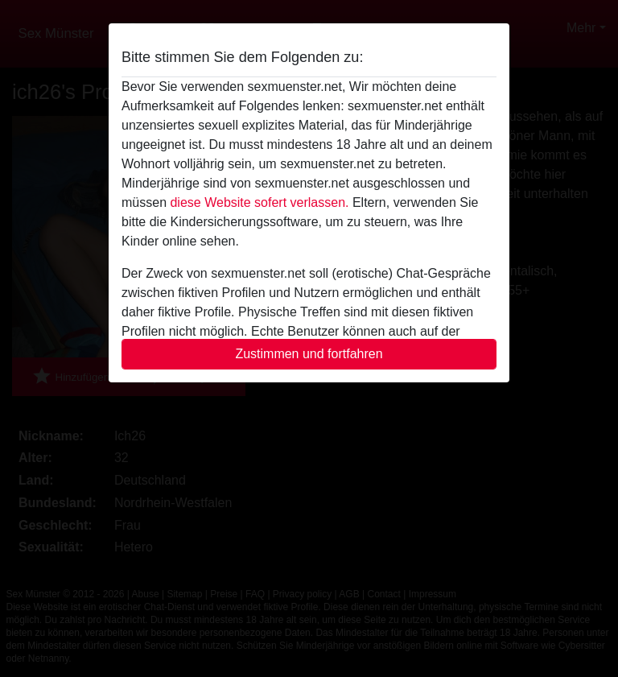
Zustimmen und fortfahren (308, 354)
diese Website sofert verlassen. (259, 202)
